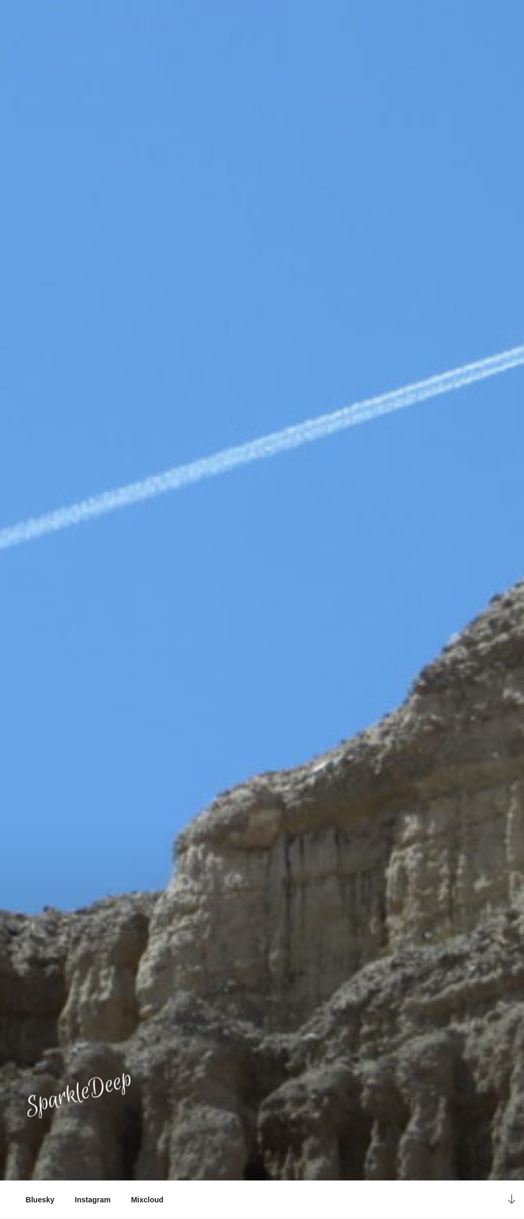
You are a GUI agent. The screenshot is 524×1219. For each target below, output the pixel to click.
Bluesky (40, 1199)
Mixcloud (147, 1199)
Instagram (93, 1199)
